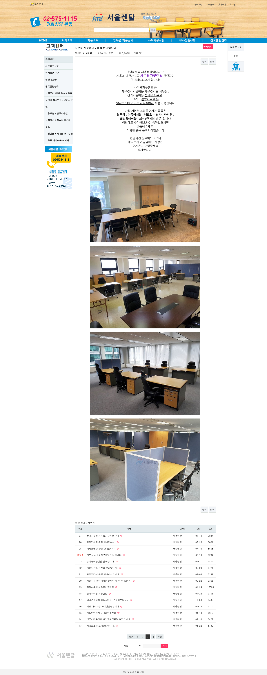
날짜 (199, 528)
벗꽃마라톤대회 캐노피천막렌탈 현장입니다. (109, 619)
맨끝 (160, 636)
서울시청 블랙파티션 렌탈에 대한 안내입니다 (109, 580)
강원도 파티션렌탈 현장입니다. (103, 567)
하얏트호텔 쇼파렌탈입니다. (101, 625)
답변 (212, 61)
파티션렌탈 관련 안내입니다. (101, 548)
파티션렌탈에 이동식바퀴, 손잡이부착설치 (108, 599)
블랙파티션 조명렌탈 (97, 593)
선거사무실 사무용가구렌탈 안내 (103, 535)
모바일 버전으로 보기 (133, 672)
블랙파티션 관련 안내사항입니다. (104, 574)
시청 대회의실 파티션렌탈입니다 (103, 606)
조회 (210, 528)
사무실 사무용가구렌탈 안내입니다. (105, 554)
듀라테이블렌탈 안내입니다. (101, 561)
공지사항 (198, 4)
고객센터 (210, 4)
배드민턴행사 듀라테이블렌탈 (102, 612)
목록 (204, 61)
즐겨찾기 (36, 3)
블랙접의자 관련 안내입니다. (101, 542)
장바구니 (222, 4)
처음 (131, 636)
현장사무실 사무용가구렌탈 (101, 587)
